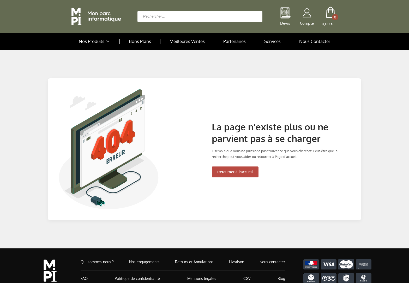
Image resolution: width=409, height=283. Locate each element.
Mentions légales (201, 278)
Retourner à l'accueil (235, 172)
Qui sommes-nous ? (97, 262)
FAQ (84, 278)
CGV (246, 278)
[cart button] (330, 16)
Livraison (236, 262)
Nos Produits (95, 41)
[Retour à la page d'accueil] (95, 16)
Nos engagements (144, 262)
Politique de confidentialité (137, 278)
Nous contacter (272, 262)
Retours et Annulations (194, 262)
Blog (281, 278)
